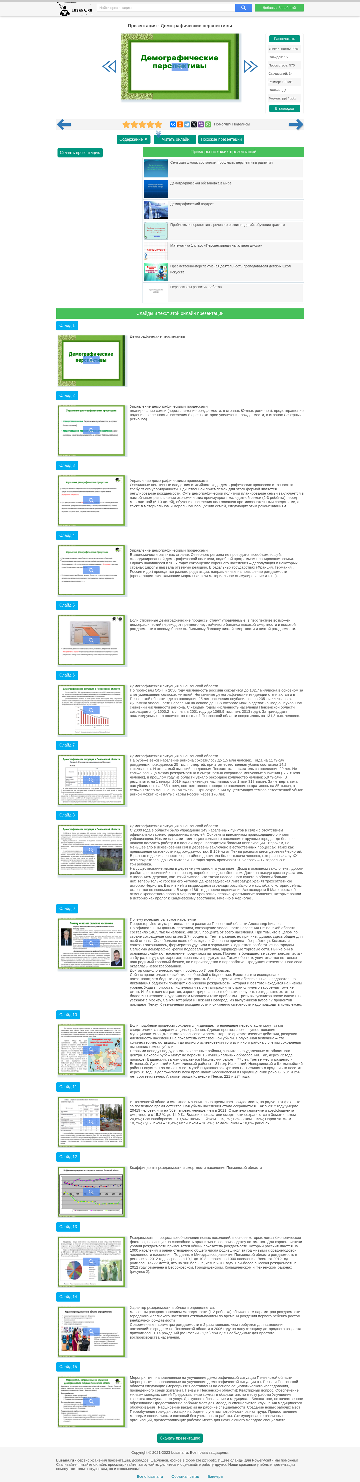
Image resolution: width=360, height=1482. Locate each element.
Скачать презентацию (80, 152)
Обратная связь (185, 1476)
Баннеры (215, 1476)
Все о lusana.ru (150, 1476)
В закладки (284, 108)
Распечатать (284, 39)
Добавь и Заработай (279, 8)
